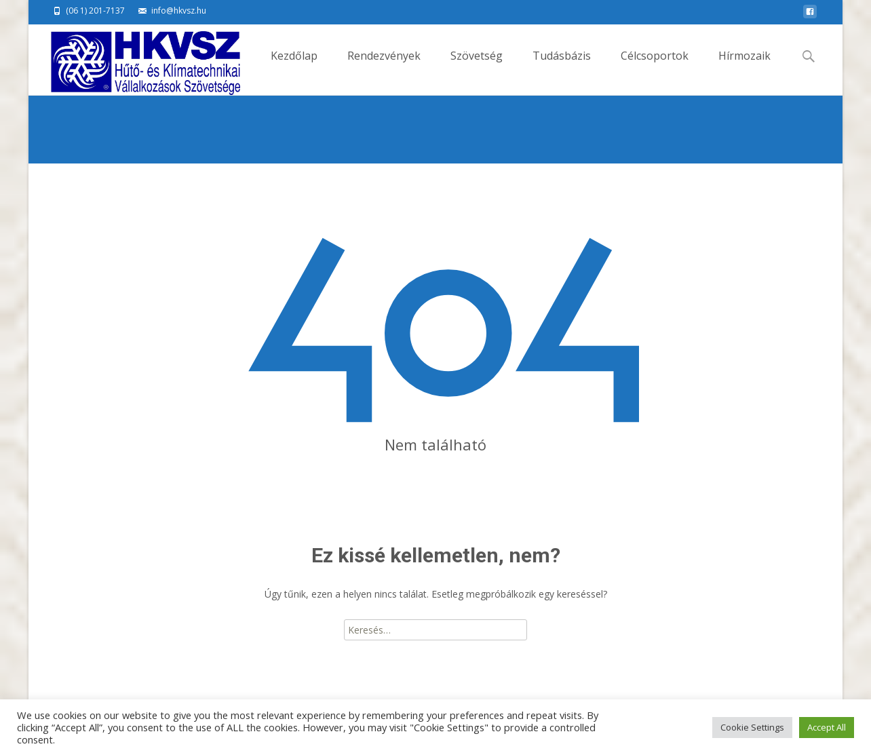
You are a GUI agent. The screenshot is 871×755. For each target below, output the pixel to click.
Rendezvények (384, 67)
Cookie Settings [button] (752, 727)
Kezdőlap (294, 67)
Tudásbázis (562, 67)
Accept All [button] (826, 727)
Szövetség (476, 67)
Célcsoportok (655, 67)
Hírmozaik (744, 67)
